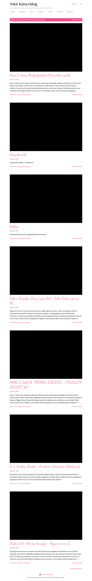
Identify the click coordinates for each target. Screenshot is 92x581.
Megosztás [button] (13, 94)
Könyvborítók (18, 155)
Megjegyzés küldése (24, 94)
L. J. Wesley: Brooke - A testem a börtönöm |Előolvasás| (45, 466)
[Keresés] (74, 4)
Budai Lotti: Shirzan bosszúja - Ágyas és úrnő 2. (40, 543)
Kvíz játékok (40, 12)
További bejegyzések (76, 568)
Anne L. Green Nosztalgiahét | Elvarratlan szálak (40, 75)
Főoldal (12, 12)
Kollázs (14, 226)
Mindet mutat (76, 19)
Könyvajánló (21, 12)
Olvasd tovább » (77, 94)
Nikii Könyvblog (23, 4)
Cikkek (30, 12)
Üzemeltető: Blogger (46, 574)
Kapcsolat (69, 12)
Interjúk (49, 12)
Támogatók (59, 12)
